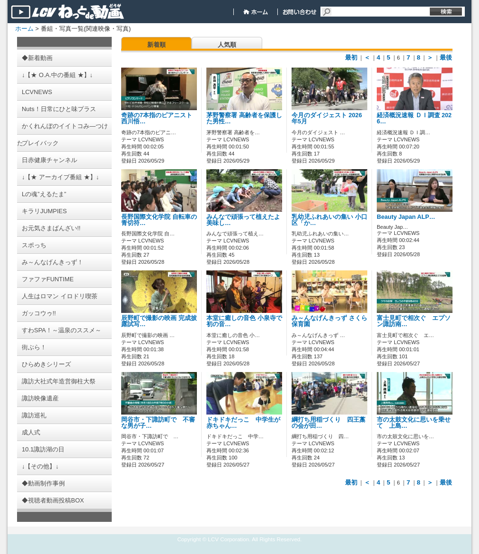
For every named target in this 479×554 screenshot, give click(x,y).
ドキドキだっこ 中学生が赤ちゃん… (243, 422)
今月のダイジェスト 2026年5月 (327, 118)
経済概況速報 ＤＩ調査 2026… (414, 118)
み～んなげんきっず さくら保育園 (329, 321)
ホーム (24, 28)
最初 (351, 57)
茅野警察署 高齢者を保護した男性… (244, 118)
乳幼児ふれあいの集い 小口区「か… (329, 220)
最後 (446, 57)
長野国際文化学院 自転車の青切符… (159, 220)
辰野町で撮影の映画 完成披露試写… (159, 321)
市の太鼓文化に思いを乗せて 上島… (414, 422)
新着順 (156, 44)
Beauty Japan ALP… (406, 217)
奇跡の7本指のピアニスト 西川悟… (156, 118)
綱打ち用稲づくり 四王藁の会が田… (328, 422)
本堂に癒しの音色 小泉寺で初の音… (244, 321)
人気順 (227, 44)
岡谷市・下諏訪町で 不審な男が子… (158, 422)
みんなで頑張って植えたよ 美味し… (243, 220)
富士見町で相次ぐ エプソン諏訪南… (414, 321)
